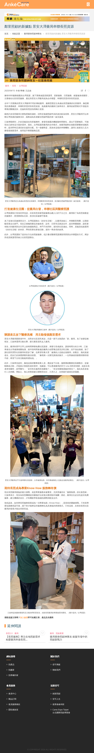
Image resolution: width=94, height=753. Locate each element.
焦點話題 (16, 33)
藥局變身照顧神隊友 (33, 33)
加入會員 (24, 617)
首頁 (6, 33)
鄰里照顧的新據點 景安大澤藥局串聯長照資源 (65, 33)
